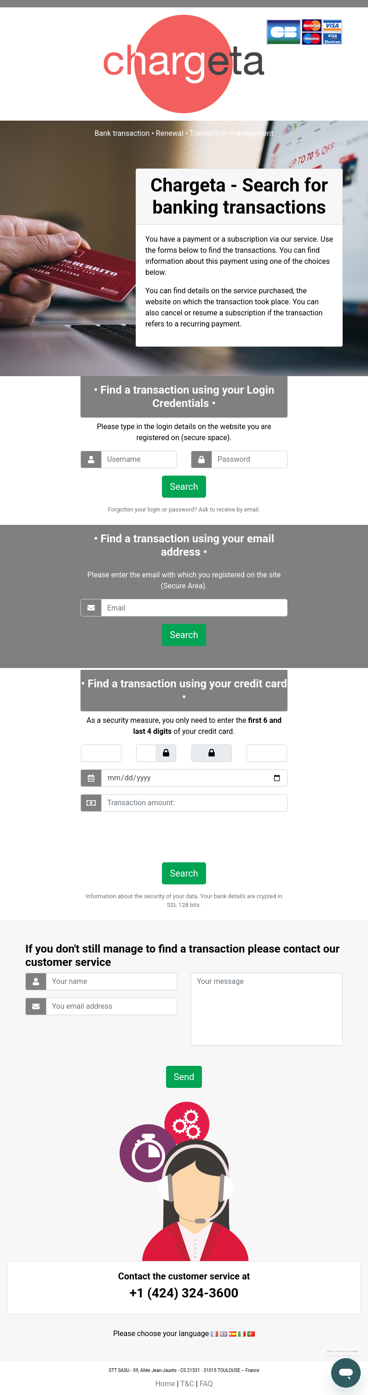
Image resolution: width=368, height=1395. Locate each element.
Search (184, 486)
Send (184, 1076)
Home (165, 1383)
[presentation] (143, 837)
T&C (187, 1383)
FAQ (206, 1383)
